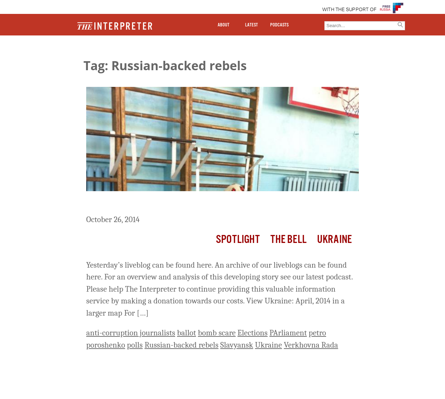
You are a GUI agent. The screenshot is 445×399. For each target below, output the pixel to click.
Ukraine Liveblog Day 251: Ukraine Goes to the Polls (191, 204)
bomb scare (217, 332)
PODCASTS (279, 25)
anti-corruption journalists (130, 332)
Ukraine (334, 240)
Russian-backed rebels (182, 345)
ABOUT (223, 25)
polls (135, 345)
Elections (252, 332)
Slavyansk (236, 345)
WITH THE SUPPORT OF (349, 9)
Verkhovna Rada (311, 345)
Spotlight (238, 240)
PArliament (288, 332)
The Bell (288, 240)
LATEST (251, 25)
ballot (186, 332)
